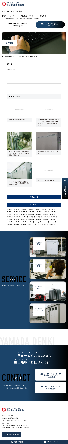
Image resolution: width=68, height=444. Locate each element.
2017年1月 (16, 210)
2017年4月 (47, 208)
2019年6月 (31, 205)
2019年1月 (52, 205)
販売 (28, 3)
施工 (41, 3)
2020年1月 (53, 202)
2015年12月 (31, 213)
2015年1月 (52, 215)
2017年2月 (9, 210)
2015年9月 (53, 213)
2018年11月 (17, 208)
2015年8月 (9, 215)
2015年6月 (16, 215)
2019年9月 (17, 205)
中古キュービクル (33, 7)
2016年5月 (45, 210)
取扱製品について (49, 7)
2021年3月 (45, 200)
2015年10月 (46, 213)
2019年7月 (24, 205)
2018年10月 (25, 208)
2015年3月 (38, 215)
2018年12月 (10, 208)
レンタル (49, 3)
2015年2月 (45, 215)
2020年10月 (32, 202)
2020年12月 (17, 202)
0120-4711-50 (17, 442)
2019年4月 (45, 205)
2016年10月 (24, 210)
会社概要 (63, 7)
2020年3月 (46, 202)
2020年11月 (24, 202)
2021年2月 (52, 200)
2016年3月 (9, 213)
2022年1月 (23, 200)
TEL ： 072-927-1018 (7, 415)
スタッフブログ (18, 430)
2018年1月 (32, 208)
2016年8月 (31, 210)
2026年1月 (16, 200)
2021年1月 (9, 202)
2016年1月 (23, 213)
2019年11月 (10, 205)
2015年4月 (31, 215)
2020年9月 (39, 202)
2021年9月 (30, 200)
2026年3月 (9, 200)
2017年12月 (39, 208)
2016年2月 (16, 213)
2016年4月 (52, 210)
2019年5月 (38, 205)
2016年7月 (38, 210)
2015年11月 (38, 213)
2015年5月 (23, 215)
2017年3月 (54, 208)
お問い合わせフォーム (51, 442)
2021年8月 (38, 200)
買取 (35, 3)
